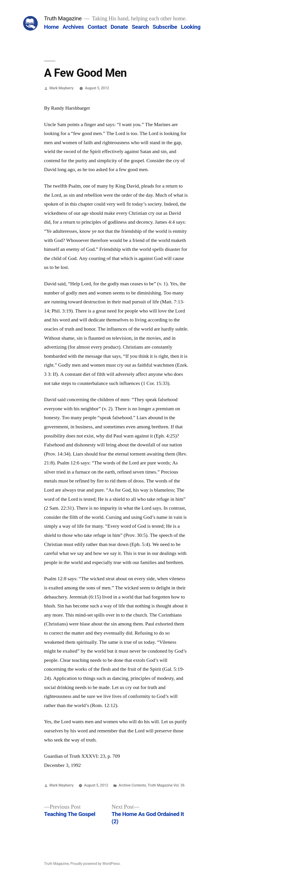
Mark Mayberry (61, 88)
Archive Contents (132, 785)
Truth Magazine (63, 18)
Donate (119, 27)
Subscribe (165, 27)
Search (140, 27)
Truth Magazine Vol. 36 (166, 785)
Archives (73, 27)
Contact (97, 27)
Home (51, 27)
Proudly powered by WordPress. (95, 863)
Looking (191, 27)
